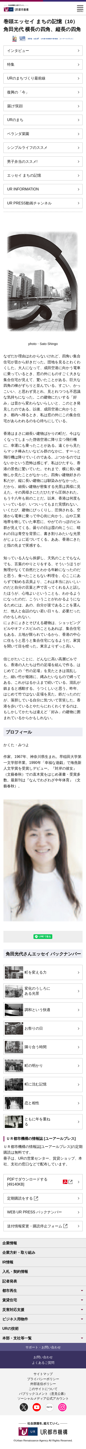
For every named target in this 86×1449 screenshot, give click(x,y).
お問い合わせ (43, 1357)
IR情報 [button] (7, 1262)
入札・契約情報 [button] (15, 1272)
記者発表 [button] (9, 1281)
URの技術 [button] (10, 1328)
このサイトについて (43, 1389)
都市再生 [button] (43, 1291)
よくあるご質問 (43, 1362)
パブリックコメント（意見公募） (43, 1393)
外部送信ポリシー (43, 1384)
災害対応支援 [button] (43, 1310)
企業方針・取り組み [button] (18, 1252)
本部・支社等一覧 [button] (43, 1338)
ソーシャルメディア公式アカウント (43, 1398)
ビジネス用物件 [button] (43, 1319)
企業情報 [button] (9, 1243)
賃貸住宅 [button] (43, 1300)
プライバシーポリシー (43, 1379)
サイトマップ (43, 1374)
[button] (80, 7)
